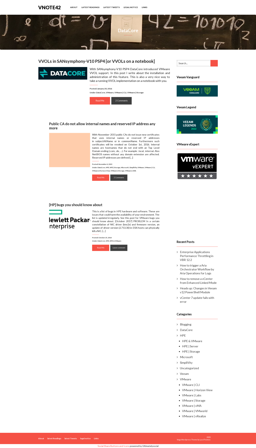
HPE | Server (190, 346)
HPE (107, 164)
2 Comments (121, 100)
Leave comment (116, 243)
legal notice (131, 7)
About (74, 7)
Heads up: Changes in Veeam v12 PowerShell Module (198, 290)
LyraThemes (205, 440)
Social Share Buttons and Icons (113, 446)
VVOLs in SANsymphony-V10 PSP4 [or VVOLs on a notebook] (96, 61)
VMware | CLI (120, 92)
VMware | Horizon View (102, 167)
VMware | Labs (191, 395)
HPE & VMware (113, 238)
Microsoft (121, 164)
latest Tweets (111, 7)
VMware (109, 92)
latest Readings (90, 7)
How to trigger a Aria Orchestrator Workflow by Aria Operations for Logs (197, 269)
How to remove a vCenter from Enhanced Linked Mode (198, 280)
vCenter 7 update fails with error (197, 299)
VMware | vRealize (194, 416)
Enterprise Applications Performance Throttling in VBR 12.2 (196, 256)
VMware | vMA (125, 167)
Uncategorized (189, 368)
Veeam (184, 373)
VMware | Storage (135, 92)
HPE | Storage (113, 164)
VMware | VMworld (194, 411)
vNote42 (49, 7)
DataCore (100, 92)
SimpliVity (127, 164)
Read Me (100, 100)
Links (144, 7)
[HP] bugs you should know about (82, 209)
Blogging (185, 324)
